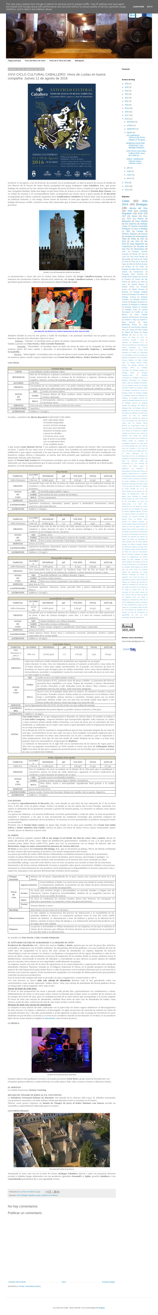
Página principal (14, 61)
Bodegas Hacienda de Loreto (135, 390)
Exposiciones (138, 272)
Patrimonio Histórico (130, 547)
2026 (127, 84)
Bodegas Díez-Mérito (129, 380)
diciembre (131, 122)
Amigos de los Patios (134, 267)
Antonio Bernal (138, 284)
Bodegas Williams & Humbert (136, 307)
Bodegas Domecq (139, 378)
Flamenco (144, 473)
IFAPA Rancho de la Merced (132, 491)
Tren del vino (143, 584)
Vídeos (140, 605)
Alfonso (124, 345)
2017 (127, 115)
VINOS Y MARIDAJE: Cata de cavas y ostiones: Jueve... (135, 161)
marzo (129, 175)
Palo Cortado (142, 330)
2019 (127, 108)
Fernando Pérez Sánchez (132, 274)
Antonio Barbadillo (129, 347)
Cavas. (130, 428)
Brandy (135, 254)
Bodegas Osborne (131, 403)
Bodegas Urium (127, 408)
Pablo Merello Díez (128, 542)
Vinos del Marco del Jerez (35, 61)
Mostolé (124, 536)
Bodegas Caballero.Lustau (30, 1195)
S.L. (136, 564)
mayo (129, 171)
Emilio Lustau (138, 466)
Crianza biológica (129, 446)
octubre (130, 125)
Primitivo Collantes (134, 554)
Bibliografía (79, 61)
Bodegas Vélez (140, 408)
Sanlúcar (136, 259)
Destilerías (134, 458)
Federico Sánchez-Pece (130, 473)
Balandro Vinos (135, 357)
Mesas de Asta (127, 526)
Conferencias (127, 246)
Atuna (136, 355)
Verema (134, 282)
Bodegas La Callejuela (139, 304)
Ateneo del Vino (138, 208)
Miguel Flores (140, 526)
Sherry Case (135, 579)
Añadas (142, 355)
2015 (127, 183)
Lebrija (131, 330)
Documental (126, 463)
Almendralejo (141, 345)
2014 (127, 186)
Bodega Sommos (138, 365)
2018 (127, 112)
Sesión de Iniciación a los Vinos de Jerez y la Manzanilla (134, 577)
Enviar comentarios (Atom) (30, 1286)
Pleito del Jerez (130, 552)
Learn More (138, 7)
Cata (143, 254)
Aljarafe (131, 345)
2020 (127, 105)
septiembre (131, 129)
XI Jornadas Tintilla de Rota (138, 607)
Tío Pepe (142, 587)
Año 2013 (135, 241)
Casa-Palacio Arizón (138, 425)
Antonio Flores (128, 287)
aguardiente (126, 615)
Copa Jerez (143, 443)
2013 (127, 190)
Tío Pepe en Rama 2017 (131, 589)
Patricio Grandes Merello (139, 544)
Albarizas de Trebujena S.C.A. (133, 342)
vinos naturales (137, 617)
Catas (125, 200)
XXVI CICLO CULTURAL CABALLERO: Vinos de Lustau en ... (136, 153)
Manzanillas (126, 259)
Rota (130, 564)
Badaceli (124, 357)
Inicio (64, 1282)
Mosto (143, 534)
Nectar (132, 539)
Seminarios (135, 572)
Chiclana (136, 431)
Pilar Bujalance (142, 549)
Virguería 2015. (130, 597)
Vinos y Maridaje (140, 229)
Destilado (125, 458)
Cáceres (131, 451)
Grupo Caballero (130, 481)
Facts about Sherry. (139, 471)
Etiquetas (140, 468)
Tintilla (124, 584)
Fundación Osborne (130, 476)
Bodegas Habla (142, 388)
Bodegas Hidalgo (141, 393)
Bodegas (141, 204)
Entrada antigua (108, 1282)
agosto (130, 132)
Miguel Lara (143, 529)
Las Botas (136, 506)
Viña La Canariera (141, 602)
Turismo (133, 587)
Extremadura (126, 471)
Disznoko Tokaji (137, 461)
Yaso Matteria (129, 610)
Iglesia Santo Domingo (130, 496)
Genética (142, 476)
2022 (127, 98)
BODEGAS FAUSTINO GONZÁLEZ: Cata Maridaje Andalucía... (136, 145)
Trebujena (132, 584)
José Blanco (132, 501)
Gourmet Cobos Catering (130, 478)
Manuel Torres (127, 519)
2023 (127, 94)
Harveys (142, 481)
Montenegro (134, 534)
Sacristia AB (143, 564)
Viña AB (142, 599)
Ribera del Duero (132, 332)
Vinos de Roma (142, 595)
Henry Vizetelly (130, 489)
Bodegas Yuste (131, 309)
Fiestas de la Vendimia (130, 277)
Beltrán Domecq (138, 289)
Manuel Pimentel (138, 516)
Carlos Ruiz (126, 423)
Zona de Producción (137, 612)
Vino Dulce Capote (138, 592)
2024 (127, 91)
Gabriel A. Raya (130, 320)
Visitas (133, 239)
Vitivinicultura (139, 249)
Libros (126, 509)
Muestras (133, 536)
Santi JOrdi (133, 569)
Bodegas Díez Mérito (137, 294)
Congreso (141, 441)
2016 (18, 1195)
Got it (150, 7)
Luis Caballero (135, 509)
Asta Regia (127, 355)
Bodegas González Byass (131, 269)
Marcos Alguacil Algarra (129, 524)
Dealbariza (141, 456)
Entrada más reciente (17, 1282)
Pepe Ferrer (143, 547)
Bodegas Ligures (129, 395)
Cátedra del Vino (141, 451)
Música (142, 536)
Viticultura (133, 599)
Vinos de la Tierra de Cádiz (60, 61)
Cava (123, 428)
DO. (133, 456)
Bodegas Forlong (129, 297)
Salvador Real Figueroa (132, 567)
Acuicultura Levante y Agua (133, 340)
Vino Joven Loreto (128, 595)
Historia (140, 219)
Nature (124, 539)
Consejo (139, 231)
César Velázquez (132, 453)
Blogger (102, 1308)
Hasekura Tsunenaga (129, 484)
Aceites (144, 264)
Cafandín (135, 418)
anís (136, 615)
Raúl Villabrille (135, 559)
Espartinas (125, 468)
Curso (124, 256)
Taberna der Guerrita (138, 582)
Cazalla (137, 428)
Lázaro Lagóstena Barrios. (132, 511)
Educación (135, 317)
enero (129, 178)
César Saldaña (141, 221)
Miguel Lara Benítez (131, 531)
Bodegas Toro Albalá (138, 405)
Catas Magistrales (137, 244)
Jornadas (128, 236)
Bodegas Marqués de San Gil (138, 400)
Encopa (144, 317)
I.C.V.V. (142, 489)
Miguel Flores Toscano (129, 529)
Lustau (145, 509)
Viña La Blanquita (127, 602)
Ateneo (134, 216)
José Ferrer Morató (137, 256)
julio (129, 168)
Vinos (145, 216)
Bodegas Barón (128, 373)
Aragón (134, 352)
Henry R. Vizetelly (141, 486)
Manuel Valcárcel (138, 521)
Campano (131, 420)
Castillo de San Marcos (49, 1195)
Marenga (142, 524)
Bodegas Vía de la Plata (130, 410)
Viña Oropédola (129, 605)
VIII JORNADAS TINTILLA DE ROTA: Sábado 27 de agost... (136, 137)
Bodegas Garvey (133, 385)
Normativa (141, 539)
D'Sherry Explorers (129, 234)
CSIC (134, 415)
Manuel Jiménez (130, 514)
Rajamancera (134, 557)
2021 (127, 101)
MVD (145, 511)
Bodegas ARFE (128, 367)
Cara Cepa (141, 420)
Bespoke (125, 292)
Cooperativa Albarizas (129, 443)
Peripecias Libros (129, 549)
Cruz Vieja (141, 446)
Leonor (145, 506)
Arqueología (143, 352)
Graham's (144, 478)
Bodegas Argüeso (139, 370)
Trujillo (126, 587)
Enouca (144, 234)
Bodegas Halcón (127, 393)
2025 (127, 87)
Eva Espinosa (130, 224)
